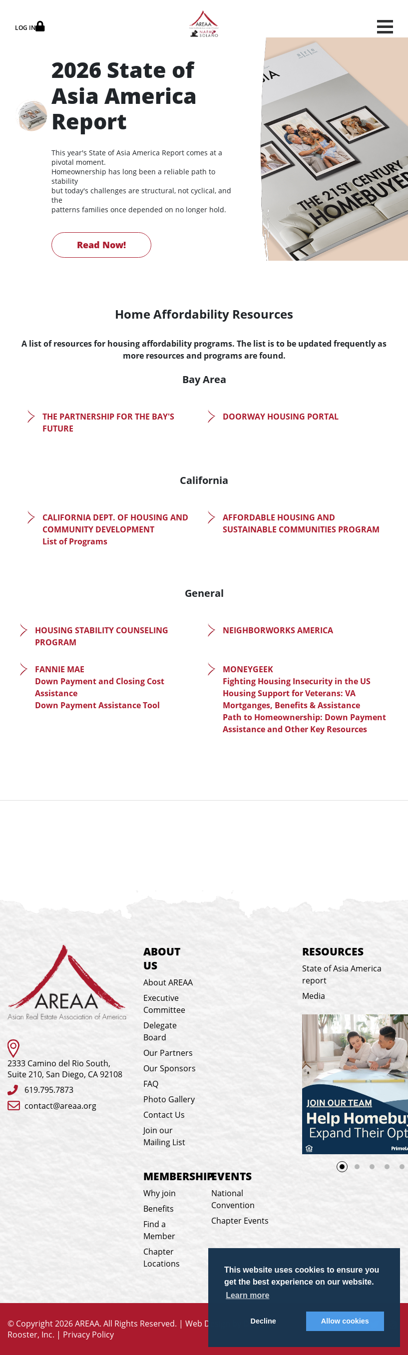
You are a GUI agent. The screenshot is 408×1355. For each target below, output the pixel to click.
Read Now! (101, 245)
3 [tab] (372, 1166)
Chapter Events (240, 1220)
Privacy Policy (88, 1334)
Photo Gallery (169, 1099)
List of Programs (74, 541)
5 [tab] (402, 1166)
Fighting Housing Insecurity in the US (297, 681)
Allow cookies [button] (345, 1321)
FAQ (150, 1083)
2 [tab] (357, 1166)
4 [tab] (387, 1166)
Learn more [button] (247, 1295)
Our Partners (168, 1052)
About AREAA (168, 982)
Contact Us (164, 1114)
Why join (159, 1193)
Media (313, 995)
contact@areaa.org (60, 1105)
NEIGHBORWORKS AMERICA (278, 630)
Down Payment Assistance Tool (97, 705)
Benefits (158, 1208)
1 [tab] (345, 1169)
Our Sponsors (169, 1068)
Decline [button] (263, 1321)
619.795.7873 (48, 1089)
